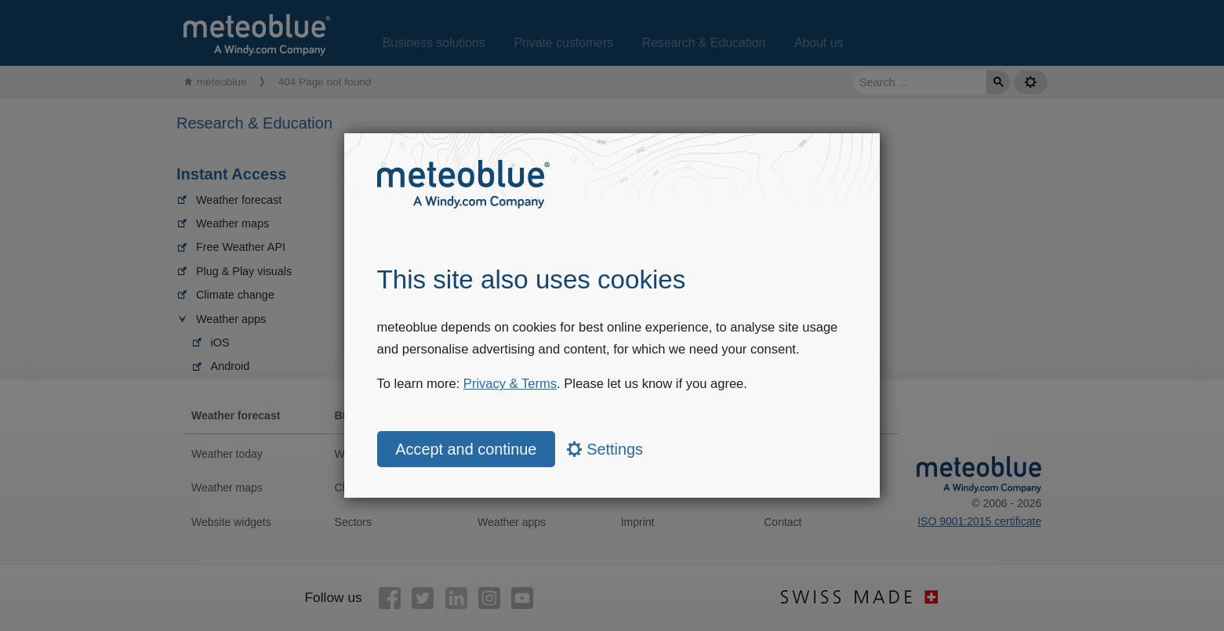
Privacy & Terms (510, 383)
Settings (605, 449)
